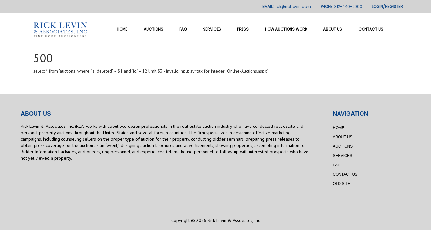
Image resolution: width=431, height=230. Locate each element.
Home (122, 29)
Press (243, 29)
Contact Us (370, 29)
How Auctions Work (286, 29)
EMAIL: (286, 6)
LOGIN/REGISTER (387, 6)
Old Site (341, 183)
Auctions (153, 29)
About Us (332, 29)
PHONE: (341, 6)
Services (212, 29)
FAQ (183, 29)
